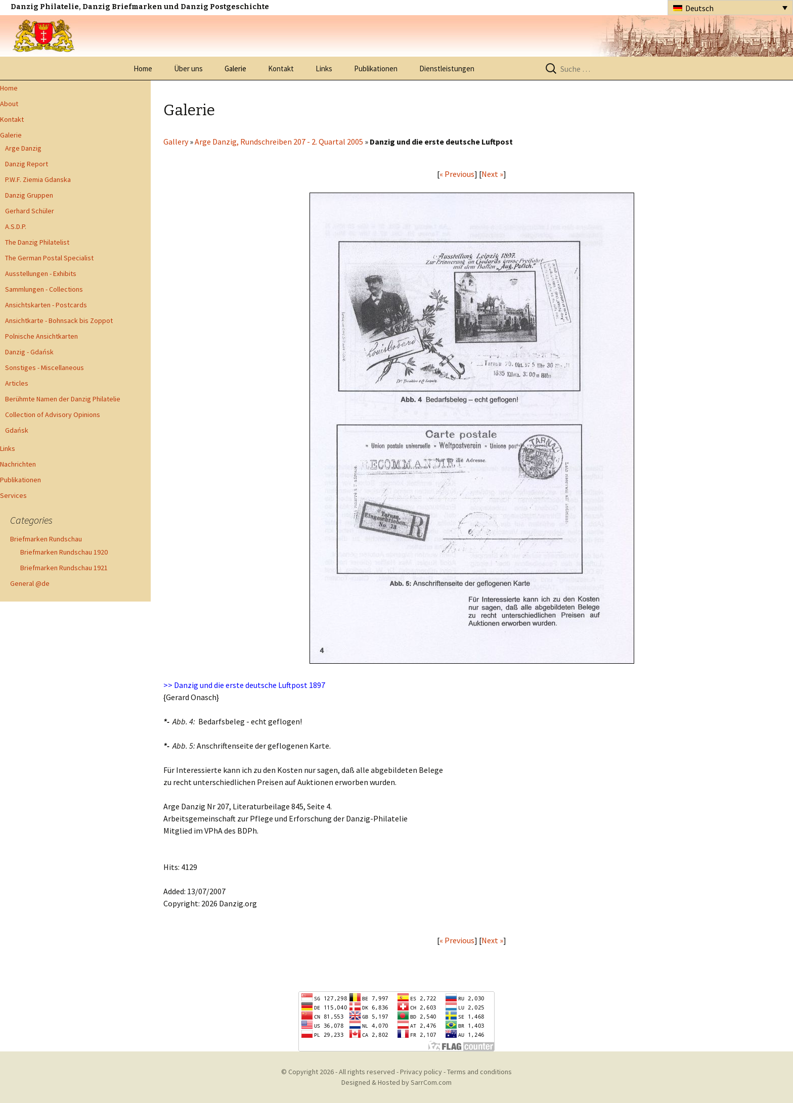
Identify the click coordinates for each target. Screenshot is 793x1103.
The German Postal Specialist (49, 257)
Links (324, 68)
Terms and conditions (479, 1071)
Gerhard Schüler (29, 210)
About (9, 103)
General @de (30, 583)
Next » (492, 174)
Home (143, 68)
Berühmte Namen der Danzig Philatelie (62, 398)
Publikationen (376, 68)
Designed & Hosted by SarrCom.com (396, 1082)
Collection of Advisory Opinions (52, 414)
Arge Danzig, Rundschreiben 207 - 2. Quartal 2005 (279, 141)
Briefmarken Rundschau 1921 (64, 567)
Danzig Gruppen (29, 195)
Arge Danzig (23, 148)
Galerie (235, 68)
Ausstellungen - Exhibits (40, 273)
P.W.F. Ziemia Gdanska (38, 179)
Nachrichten (18, 464)
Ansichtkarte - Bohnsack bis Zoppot (59, 320)
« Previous (456, 174)
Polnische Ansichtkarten (41, 336)
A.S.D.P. (15, 226)
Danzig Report (26, 163)
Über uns (188, 68)
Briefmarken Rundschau (46, 538)
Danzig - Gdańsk (29, 351)
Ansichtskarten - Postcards (46, 304)
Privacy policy (421, 1071)
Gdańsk (16, 430)
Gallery (175, 141)
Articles (16, 383)
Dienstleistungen (446, 68)
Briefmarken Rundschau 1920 (64, 552)
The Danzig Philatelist (37, 242)
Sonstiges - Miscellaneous (44, 367)
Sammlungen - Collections (44, 289)
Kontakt (281, 68)
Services (13, 495)
